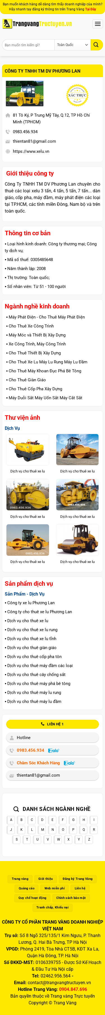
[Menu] (97, 24)
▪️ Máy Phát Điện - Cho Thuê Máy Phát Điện (45, 317)
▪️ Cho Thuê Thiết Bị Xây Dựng (33, 353)
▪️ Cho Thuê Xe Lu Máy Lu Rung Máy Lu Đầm (46, 362)
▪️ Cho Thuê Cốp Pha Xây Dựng (34, 388)
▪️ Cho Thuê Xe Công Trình (30, 326)
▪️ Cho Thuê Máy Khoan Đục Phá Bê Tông (43, 370)
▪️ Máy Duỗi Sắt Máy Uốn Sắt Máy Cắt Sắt (44, 397)
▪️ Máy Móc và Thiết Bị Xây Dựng (36, 335)
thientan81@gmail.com (34, 141)
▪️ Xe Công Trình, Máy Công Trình (36, 344)
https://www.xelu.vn (31, 151)
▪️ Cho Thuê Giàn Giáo (26, 379)
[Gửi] (97, 44)
